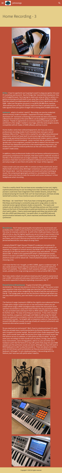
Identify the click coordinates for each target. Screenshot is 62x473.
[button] (2, 3)
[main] (31, 16)
